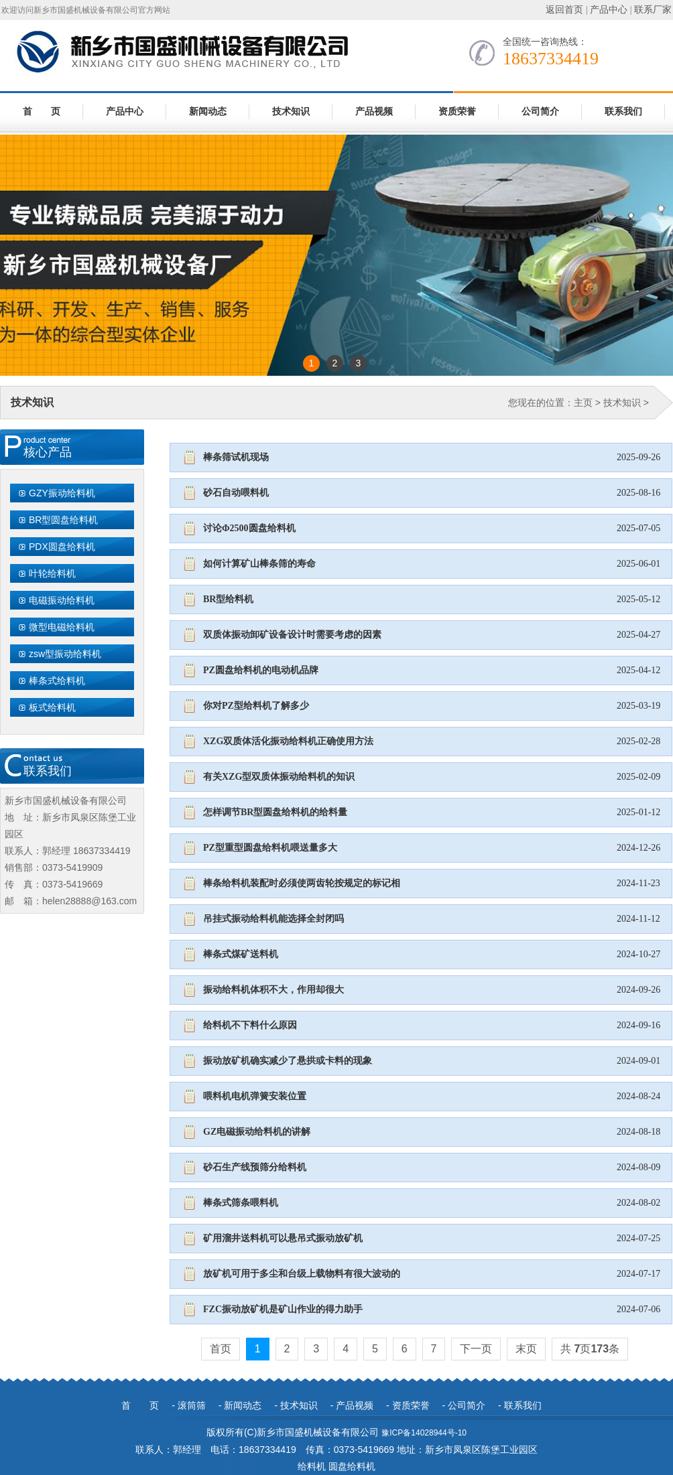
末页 (526, 1348)
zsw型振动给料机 (65, 653)
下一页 (476, 1348)
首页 (220, 1348)
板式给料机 (52, 707)
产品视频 (374, 112)
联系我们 (623, 112)
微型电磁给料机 (62, 627)
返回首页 (564, 10)
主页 (583, 402)
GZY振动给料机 (62, 493)
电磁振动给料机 (62, 600)
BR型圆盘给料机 (63, 519)
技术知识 (291, 112)
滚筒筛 (192, 1405)
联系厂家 (653, 10)
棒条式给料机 (57, 680)
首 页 (41, 112)
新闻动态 (208, 112)
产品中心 (608, 10)
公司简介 (540, 112)
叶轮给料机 (52, 573)
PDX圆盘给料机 (62, 546)
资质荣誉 (457, 112)
